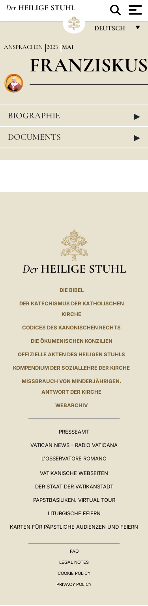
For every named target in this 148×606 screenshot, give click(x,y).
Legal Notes (74, 562)
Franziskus (89, 65)
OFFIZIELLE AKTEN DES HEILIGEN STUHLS (71, 354)
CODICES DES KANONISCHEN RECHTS (71, 327)
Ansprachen (24, 46)
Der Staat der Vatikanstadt (74, 486)
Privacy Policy (74, 584)
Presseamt (74, 431)
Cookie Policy (74, 573)
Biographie (74, 116)
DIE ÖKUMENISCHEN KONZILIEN (71, 341)
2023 (53, 46)
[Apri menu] (134, 10)
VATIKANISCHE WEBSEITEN (74, 473)
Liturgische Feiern (74, 513)
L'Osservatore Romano (74, 458)
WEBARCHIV (71, 405)
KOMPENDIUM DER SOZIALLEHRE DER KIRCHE (71, 368)
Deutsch (112, 30)
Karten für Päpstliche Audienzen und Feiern (74, 527)
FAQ (74, 551)
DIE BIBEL (72, 290)
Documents (74, 137)
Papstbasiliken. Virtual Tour (74, 500)
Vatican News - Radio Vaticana (74, 445)
